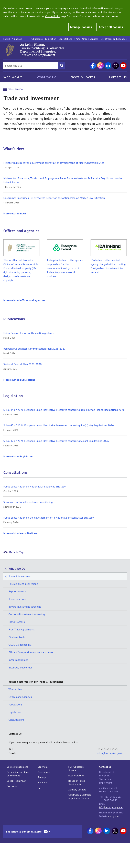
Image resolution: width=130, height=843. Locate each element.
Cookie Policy (52, 16)
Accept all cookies (111, 27)
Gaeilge (18, 38)
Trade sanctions (17, 599)
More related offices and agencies (24, 300)
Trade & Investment (20, 576)
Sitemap (42, 777)
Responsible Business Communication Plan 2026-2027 (34, 348)
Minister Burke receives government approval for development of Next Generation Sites (53, 162)
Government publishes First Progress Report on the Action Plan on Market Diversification (54, 198)
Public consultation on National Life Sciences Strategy (34, 486)
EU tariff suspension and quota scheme (30, 652)
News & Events (83, 77)
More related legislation (18, 456)
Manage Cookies (81, 27)
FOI (39, 787)
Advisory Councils (77, 789)
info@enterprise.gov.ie (110, 753)
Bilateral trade (16, 637)
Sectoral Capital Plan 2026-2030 (22, 364)
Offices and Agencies (21, 230)
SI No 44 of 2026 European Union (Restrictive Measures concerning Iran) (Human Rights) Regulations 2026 (64, 409)
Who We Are (13, 77)
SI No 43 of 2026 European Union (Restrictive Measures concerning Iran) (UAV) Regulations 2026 (58, 425)
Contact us (105, 766)
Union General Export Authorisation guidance (28, 333)
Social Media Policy (16, 780)
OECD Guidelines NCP (20, 644)
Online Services (90, 38)
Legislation (50, 38)
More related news (15, 213)
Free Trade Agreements (21, 629)
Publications (37, 38)
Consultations (65, 38)
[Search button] (61, 65)
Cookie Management (17, 766)
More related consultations (20, 533)
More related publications (19, 379)
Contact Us (118, 77)
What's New (13, 148)
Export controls (17, 591)
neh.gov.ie (113, 816)
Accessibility (44, 772)
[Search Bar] (30, 65)
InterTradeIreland (18, 660)
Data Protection (76, 775)
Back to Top (16, 552)
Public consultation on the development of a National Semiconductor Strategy (48, 517)
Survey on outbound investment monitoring (28, 502)
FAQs (77, 38)
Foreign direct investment (23, 583)
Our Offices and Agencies (114, 38)
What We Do (46, 77)
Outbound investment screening (26, 614)
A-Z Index (42, 782)
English (7, 38)
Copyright (42, 766)
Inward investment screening (24, 606)
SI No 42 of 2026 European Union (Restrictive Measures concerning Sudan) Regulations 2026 (56, 441)
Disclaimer (12, 786)
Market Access (16, 622)
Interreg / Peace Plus (20, 667)
